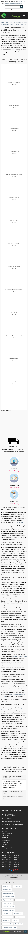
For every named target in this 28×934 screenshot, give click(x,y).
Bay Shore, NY (7, 889)
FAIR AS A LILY (14, 220)
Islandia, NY (6, 920)
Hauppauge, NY (20, 917)
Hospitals (4, 844)
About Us (4, 831)
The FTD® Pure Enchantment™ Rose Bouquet (14, 289)
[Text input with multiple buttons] (14, 6)
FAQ (3, 839)
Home (3, 22)
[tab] (14, 777)
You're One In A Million (14, 105)
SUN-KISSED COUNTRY (14, 82)
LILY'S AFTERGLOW (14, 151)
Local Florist (9, 22)
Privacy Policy (5, 835)
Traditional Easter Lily (14, 128)
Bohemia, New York (8, 893)
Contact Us (5, 837)
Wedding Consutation (7, 848)
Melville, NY (18, 923)
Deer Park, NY (7, 913)
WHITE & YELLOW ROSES (14, 243)
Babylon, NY (17, 886)
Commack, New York (8, 906)
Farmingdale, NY (7, 917)
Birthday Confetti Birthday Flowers (14, 174)
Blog (3, 846)
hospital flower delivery (15, 706)
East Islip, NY (18, 913)
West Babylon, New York (9, 927)
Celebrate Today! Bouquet (14, 266)
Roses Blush (14, 312)
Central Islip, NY (7, 903)
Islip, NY (15, 920)
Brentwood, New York (8, 896)
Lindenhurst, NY (7, 923)
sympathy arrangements (20, 656)
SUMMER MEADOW (14, 197)
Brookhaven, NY (20, 900)
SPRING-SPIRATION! (14, 358)
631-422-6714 (21, 1)
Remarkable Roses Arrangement (14, 335)
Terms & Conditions (7, 833)
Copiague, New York (8, 910)
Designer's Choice (14, 381)
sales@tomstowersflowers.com (13, 3)
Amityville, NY (6, 886)
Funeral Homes (6, 840)
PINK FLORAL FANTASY (14, 405)
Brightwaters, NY (7, 900)
